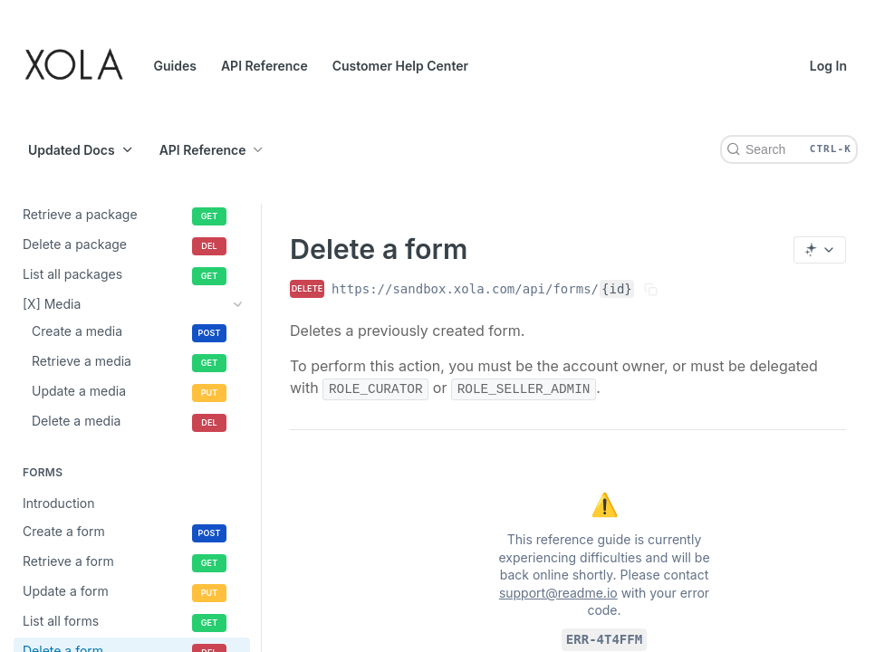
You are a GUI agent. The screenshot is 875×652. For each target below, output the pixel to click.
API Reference (264, 65)
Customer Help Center (400, 65)
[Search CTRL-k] (789, 149)
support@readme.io (558, 592)
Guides (175, 65)
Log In (828, 65)
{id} (616, 289)
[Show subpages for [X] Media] (238, 303)
